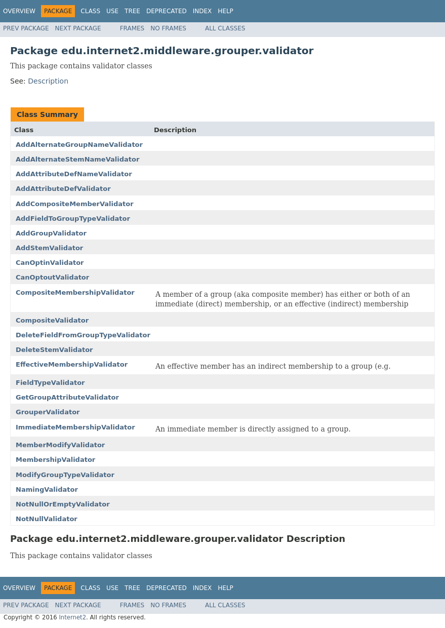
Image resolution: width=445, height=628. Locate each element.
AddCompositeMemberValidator (75, 204)
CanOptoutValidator (52, 277)
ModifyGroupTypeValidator (65, 475)
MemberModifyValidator (60, 445)
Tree (132, 11)
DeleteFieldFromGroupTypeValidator (83, 335)
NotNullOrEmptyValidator (63, 504)
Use (112, 11)
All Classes (225, 28)
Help (225, 11)
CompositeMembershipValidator (75, 292)
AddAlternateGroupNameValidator (79, 144)
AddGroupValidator (51, 233)
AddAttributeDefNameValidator (74, 174)
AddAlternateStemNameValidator (77, 159)
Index (202, 11)
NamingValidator (47, 489)
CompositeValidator (52, 320)
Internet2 (72, 617)
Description (48, 81)
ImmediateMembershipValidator (75, 427)
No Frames (168, 28)
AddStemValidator (49, 248)
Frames (132, 28)
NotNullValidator (46, 519)
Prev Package (26, 28)
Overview (19, 11)
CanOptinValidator (50, 262)
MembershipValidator (55, 459)
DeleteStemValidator (54, 350)
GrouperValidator (47, 412)
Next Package (78, 28)
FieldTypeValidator (50, 382)
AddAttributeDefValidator (63, 188)
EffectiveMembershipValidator (72, 364)
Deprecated (166, 11)
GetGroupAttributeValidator (67, 397)
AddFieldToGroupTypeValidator (73, 218)
